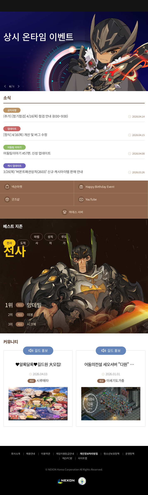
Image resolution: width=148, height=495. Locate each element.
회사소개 (15, 453)
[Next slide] (18, 86)
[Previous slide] (5, 86)
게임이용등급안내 (65, 453)
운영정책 (129, 453)
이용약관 (45, 453)
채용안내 (30, 453)
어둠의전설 (74, 5)
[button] (9, 243)
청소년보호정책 (111, 453)
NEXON (66, 481)
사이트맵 (82, 458)
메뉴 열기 (6, 6)
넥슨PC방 (67, 458)
